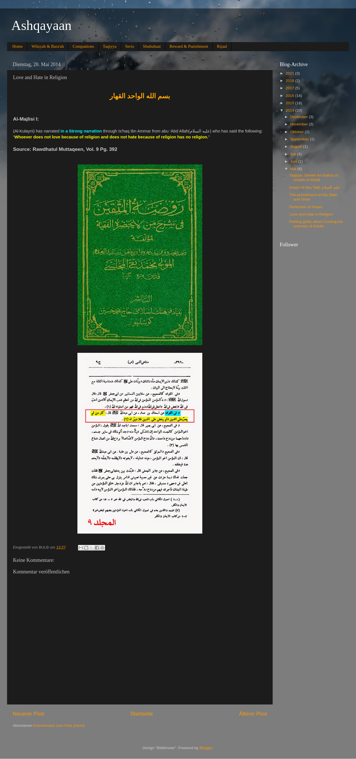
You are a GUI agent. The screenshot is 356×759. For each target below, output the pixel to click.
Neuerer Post (28, 714)
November (299, 124)
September (300, 139)
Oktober (297, 132)
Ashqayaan (41, 25)
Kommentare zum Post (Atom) (59, 725)
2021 (290, 73)
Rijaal (222, 46)
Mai (294, 169)
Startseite (141, 714)
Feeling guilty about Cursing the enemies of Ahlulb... (316, 223)
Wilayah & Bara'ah (47, 46)
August (296, 146)
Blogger (205, 748)
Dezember (299, 117)
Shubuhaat (152, 46)
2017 (290, 88)
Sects (129, 46)
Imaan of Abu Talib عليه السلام (314, 187)
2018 (290, 81)
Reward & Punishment (189, 46)
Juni (294, 161)
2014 (290, 110)
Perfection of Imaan (305, 207)
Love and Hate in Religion (311, 214)
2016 (290, 95)
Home (17, 46)
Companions (83, 46)
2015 (290, 103)
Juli (293, 154)
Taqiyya (109, 46)
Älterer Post (253, 714)
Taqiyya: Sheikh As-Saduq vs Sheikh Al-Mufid (313, 177)
